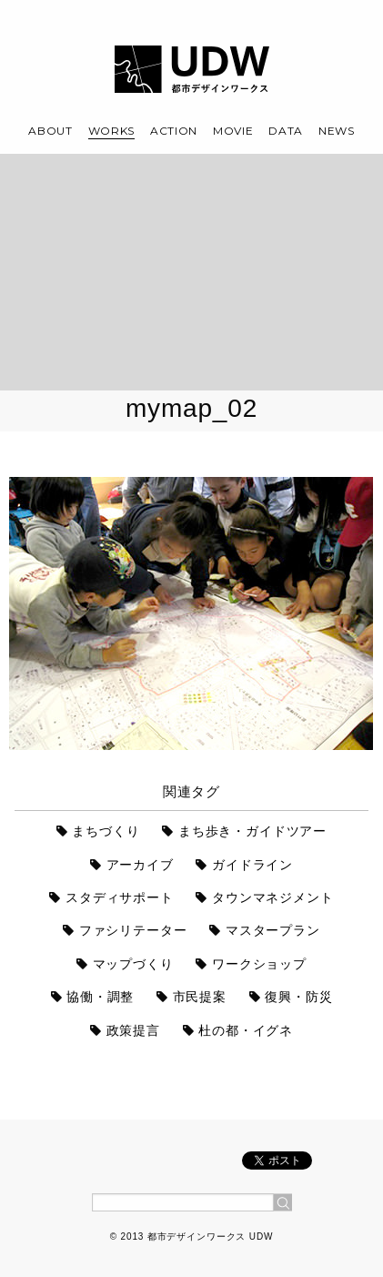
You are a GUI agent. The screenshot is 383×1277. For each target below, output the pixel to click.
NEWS (336, 130)
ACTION (173, 130)
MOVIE (233, 130)
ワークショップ (259, 964)
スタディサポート (120, 897)
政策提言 (133, 1030)
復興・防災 (298, 996)
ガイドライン (252, 864)
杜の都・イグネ (245, 1030)
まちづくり (105, 831)
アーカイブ (140, 864)
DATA (285, 130)
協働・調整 (100, 996)
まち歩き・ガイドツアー (252, 831)
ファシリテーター (133, 930)
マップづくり (133, 964)
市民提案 (200, 996)
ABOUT (50, 130)
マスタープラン (273, 930)
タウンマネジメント (273, 897)
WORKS (112, 130)
